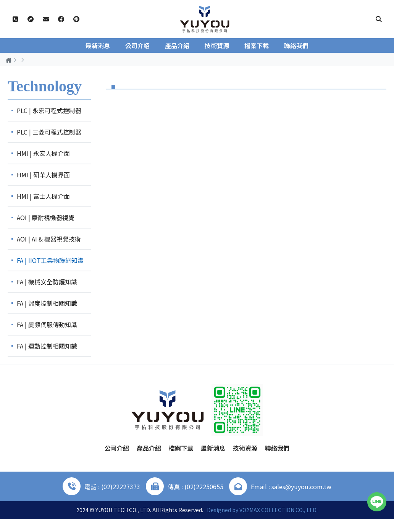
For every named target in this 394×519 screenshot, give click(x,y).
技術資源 (217, 45)
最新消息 (98, 45)
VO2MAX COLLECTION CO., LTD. (278, 510)
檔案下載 (256, 45)
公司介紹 (137, 45)
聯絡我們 (296, 45)
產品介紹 (177, 45)
